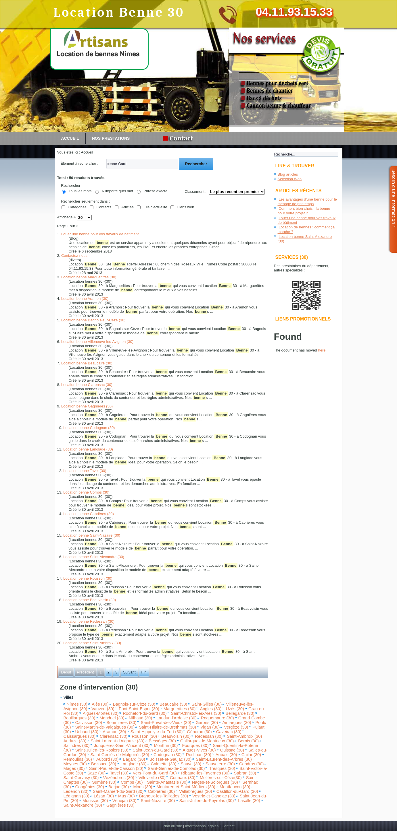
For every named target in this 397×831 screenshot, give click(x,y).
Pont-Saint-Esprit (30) (139, 708)
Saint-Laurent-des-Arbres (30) (224, 759)
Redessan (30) (209, 736)
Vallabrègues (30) (195, 791)
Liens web (185, 207)
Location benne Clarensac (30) (86, 385)
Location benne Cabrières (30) (88, 514)
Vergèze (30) (236, 727)
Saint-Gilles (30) (206, 704)
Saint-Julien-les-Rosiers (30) (102, 750)
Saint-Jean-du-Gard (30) (155, 750)
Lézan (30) (104, 796)
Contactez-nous (74, 255)
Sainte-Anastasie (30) (167, 782)
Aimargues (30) (236, 722)
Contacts (104, 207)
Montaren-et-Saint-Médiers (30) (185, 787)
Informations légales (201, 826)
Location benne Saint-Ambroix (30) (92, 643)
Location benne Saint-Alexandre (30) (93, 557)
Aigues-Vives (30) (199, 750)
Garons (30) (206, 722)
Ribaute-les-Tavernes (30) (205, 773)
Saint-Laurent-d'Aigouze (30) (117, 741)
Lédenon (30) (76, 791)
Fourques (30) (195, 745)
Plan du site (172, 826)
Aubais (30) (226, 754)
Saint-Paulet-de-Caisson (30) (116, 768)
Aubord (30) (107, 759)
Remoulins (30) (78, 759)
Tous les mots (80, 191)
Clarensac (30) (113, 736)
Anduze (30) (75, 741)
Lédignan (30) (76, 796)
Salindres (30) (77, 745)
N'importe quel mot (117, 191)
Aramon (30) (114, 731)
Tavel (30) (119, 773)
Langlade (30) (133, 764)
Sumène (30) (104, 782)
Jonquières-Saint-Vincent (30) (122, 745)
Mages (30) (74, 768)
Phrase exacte (155, 191)
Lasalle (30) (249, 800)
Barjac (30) (118, 787)
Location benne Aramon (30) (84, 298)
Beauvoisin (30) (176, 736)
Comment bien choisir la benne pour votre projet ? (304, 210)
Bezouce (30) (103, 764)
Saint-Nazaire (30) (158, 800)
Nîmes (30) (77, 704)
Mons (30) (142, 787)
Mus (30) (126, 796)
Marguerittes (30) (180, 708)
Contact (228, 826)
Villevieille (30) (152, 777)
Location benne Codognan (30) (89, 428)
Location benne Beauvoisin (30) (89, 600)
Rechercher (196, 164)
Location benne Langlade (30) (88, 449)
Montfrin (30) (166, 745)
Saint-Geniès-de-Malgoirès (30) (120, 754)
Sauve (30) (191, 764)
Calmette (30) (164, 764)
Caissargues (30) (80, 736)
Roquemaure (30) (217, 718)
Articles (127, 207)
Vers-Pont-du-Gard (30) (155, 773)
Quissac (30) (232, 750)
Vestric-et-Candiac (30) (213, 796)
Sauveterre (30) (220, 764)
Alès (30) (100, 704)
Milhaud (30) (140, 718)
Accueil (70, 138)
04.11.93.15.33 (294, 11)
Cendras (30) (251, 764)
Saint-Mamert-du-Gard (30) (118, 791)
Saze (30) (96, 773)
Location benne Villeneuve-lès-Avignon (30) (97, 341)
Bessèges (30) (162, 741)
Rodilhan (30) (198, 754)
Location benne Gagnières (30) (87, 406)
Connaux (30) (182, 777)
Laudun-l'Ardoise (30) (176, 718)
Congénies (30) (89, 787)
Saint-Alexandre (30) (83, 805)
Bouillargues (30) (79, 718)
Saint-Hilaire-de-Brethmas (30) (167, 727)
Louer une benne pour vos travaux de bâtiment (100, 234)
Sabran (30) (245, 773)
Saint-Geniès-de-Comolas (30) (176, 768)
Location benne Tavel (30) (84, 471)
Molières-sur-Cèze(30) (221, 777)
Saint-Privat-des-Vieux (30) (166, 722)
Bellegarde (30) (240, 713)
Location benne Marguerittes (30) (88, 277)
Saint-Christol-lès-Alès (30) (196, 713)
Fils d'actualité (155, 207)
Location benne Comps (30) (86, 492)
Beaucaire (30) (173, 704)
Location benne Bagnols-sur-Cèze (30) (93, 320)
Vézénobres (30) (118, 777)
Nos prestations (111, 138)
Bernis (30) (248, 741)
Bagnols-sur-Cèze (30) (134, 704)
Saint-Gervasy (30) (81, 777)
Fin (144, 672)
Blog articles (288, 174)
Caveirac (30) (228, 731)
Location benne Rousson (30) (87, 578)
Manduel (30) (111, 718)
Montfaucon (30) (235, 787)
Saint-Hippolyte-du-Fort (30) (157, 731)
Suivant (129, 672)
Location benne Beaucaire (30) (86, 363)
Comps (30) (132, 782)
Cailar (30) (251, 754)
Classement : (195, 191)
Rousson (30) (144, 736)
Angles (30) (210, 708)
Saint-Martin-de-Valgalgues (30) (105, 727)
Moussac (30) (95, 800)
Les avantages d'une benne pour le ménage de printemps (307, 201)
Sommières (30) (121, 722)
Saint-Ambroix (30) (244, 736)
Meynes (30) (75, 764)
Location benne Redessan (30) (88, 621)
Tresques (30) (222, 768)
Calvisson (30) (88, 722)
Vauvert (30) (102, 708)
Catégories (77, 207)
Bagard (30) (134, 759)
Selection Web (290, 179)
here (321, 350)
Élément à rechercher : (79, 163)
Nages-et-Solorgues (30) (215, 782)
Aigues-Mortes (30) (101, 713)
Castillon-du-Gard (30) (237, 791)
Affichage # (67, 217)
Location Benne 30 (118, 12)
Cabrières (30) (161, 791)
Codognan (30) (168, 754)
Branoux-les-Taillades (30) (163, 796)
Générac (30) (199, 731)
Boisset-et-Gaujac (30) (170, 759)
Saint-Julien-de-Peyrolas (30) (206, 800)
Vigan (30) (210, 727)
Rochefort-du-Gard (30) (144, 713)
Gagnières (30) (120, 805)
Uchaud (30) (87, 731)
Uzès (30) (235, 708)
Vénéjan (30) (124, 800)
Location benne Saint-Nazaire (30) (91, 535)
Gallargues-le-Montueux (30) (207, 741)
